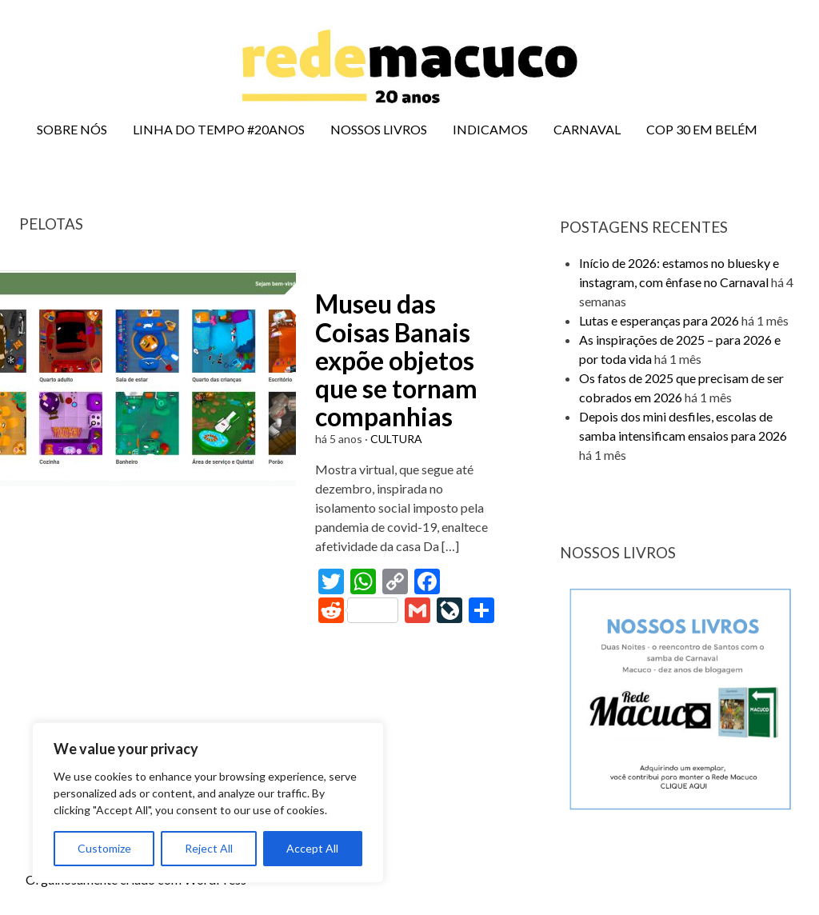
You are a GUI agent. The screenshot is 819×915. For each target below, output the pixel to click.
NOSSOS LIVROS (378, 129)
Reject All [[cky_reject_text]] (209, 848)
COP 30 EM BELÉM (701, 129)
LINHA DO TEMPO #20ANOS (219, 129)
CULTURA (396, 439)
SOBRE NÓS (72, 129)
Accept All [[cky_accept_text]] (312, 848)
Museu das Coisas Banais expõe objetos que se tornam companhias (396, 360)
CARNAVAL (587, 129)
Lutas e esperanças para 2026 (659, 320)
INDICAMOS (490, 129)
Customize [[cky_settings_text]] (104, 848)
